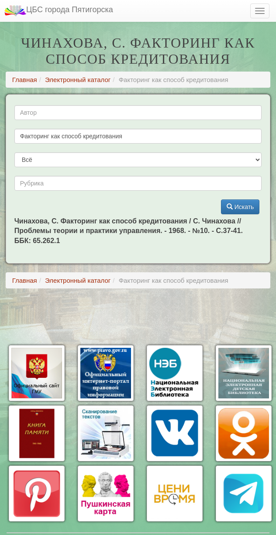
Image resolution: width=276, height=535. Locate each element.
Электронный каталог (77, 79)
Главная (24, 79)
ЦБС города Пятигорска (58, 10)
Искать (240, 206)
